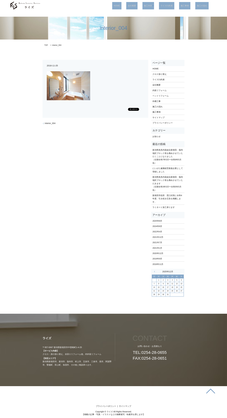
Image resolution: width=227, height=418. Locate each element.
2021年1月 (157, 248)
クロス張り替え (159, 74)
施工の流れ (203, 5)
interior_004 (50, 123)
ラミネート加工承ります (163, 207)
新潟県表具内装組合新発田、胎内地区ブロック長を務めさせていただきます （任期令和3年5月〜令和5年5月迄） (167, 183)
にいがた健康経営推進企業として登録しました (167, 170)
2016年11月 (157, 264)
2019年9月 (157, 259)
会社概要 (144, 5)
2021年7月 (157, 242)
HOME (133, 5)
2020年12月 (157, 253)
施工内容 (157, 5)
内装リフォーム (159, 90)
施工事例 (189, 5)
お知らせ (156, 136)
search (215, 6)
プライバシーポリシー (162, 123)
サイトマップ (158, 117)
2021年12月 (157, 237)
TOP (46, 45)
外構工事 (156, 101)
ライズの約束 (174, 5)
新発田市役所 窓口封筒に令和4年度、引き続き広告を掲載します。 (167, 198)
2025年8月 (157, 221)
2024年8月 (157, 226)
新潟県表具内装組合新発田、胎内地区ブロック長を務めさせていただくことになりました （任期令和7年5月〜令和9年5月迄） (167, 156)
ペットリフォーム (160, 96)
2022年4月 (157, 231)
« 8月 (155, 271)
